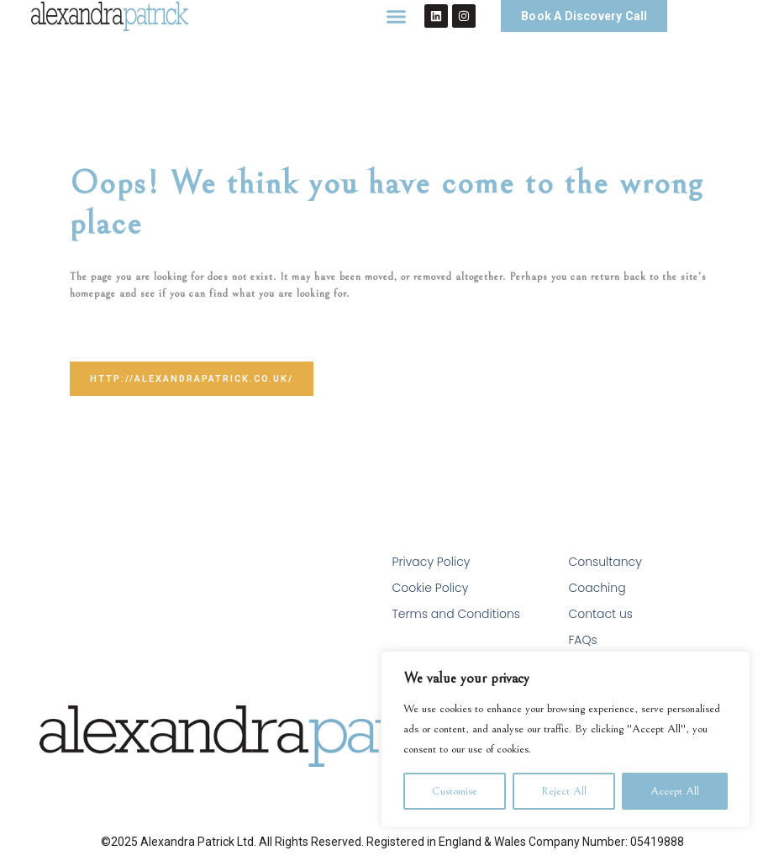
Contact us (600, 613)
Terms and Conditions (456, 613)
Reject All (564, 791)
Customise (454, 791)
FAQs (582, 639)
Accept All (674, 791)
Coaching (596, 587)
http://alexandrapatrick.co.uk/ (191, 378)
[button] (397, 16)
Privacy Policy (431, 561)
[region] (565, 739)
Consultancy (604, 561)
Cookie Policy (430, 587)
